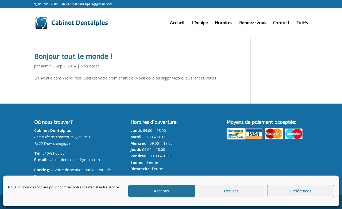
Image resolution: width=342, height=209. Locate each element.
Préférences (301, 191)
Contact (281, 23)
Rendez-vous (252, 23)
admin (46, 66)
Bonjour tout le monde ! (73, 56)
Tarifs (302, 23)
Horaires (223, 23)
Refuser (231, 191)
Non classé (90, 66)
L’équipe (200, 23)
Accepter (161, 191)
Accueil (177, 23)
